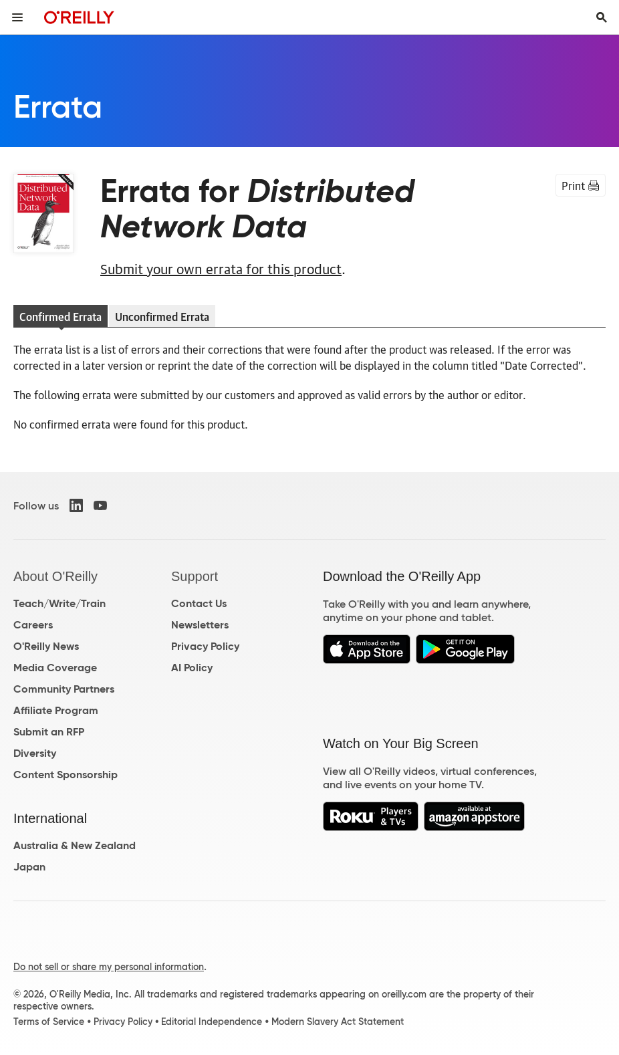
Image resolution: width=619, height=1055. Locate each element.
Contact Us (199, 603)
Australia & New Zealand (74, 845)
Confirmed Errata (60, 316)
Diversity (34, 753)
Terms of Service (48, 1022)
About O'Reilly (55, 576)
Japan (29, 867)
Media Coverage (55, 668)
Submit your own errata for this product (221, 268)
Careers (33, 625)
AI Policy (192, 668)
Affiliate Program (55, 710)
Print (581, 185)
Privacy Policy (205, 646)
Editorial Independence (211, 1022)
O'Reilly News (46, 646)
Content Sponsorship (65, 775)
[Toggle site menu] (17, 17)
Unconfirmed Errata (162, 316)
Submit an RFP (48, 732)
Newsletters (200, 625)
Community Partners (63, 689)
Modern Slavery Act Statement (337, 1022)
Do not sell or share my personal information (108, 967)
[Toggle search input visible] (602, 17)
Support (194, 576)
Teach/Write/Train (59, 603)
